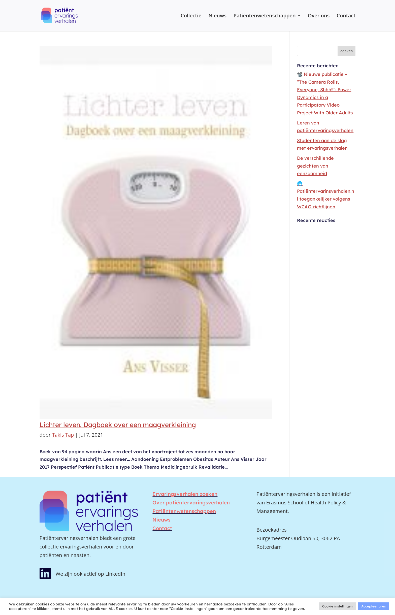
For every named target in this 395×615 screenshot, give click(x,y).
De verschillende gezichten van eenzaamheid (315, 165)
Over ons (319, 16)
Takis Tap (63, 434)
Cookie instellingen (337, 606)
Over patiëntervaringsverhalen (191, 502)
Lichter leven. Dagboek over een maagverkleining (118, 424)
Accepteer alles (373, 606)
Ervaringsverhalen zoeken (184, 494)
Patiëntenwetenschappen (265, 16)
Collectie (191, 16)
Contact (346, 16)
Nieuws (217, 16)
